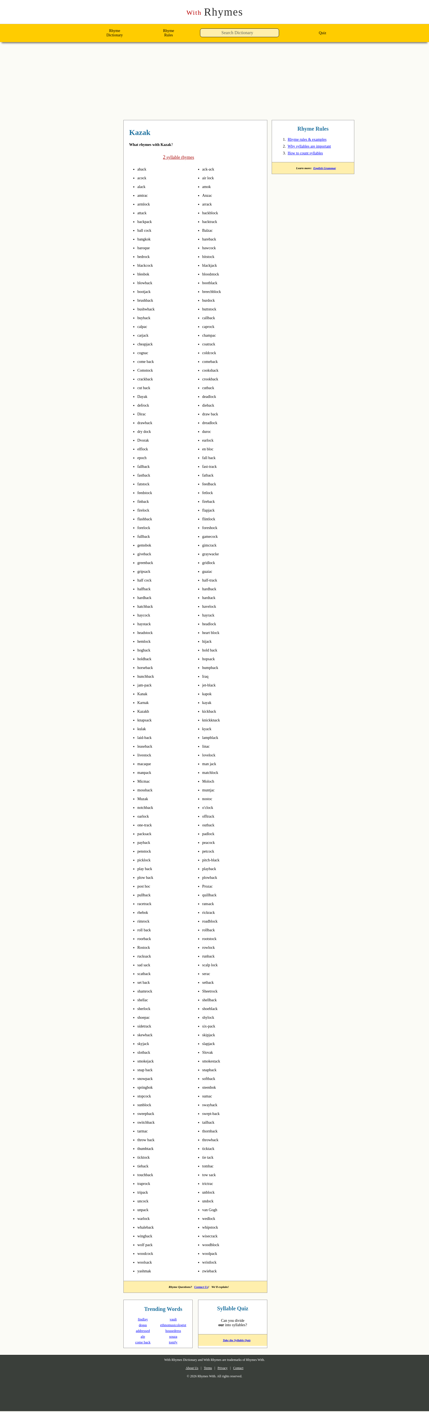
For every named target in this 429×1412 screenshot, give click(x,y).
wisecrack (211, 1236)
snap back (146, 1069)
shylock (209, 1017)
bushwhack (148, 309)
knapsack (146, 720)
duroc (207, 431)
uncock (144, 1201)
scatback (145, 973)
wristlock (211, 1262)
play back (146, 868)
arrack (208, 204)
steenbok (211, 1087)
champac (210, 335)
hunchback (147, 676)
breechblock (213, 291)
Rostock (145, 947)
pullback (145, 895)
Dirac (142, 414)
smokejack (147, 1061)
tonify (173, 1342)
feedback (210, 484)
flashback (146, 518)
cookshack (212, 370)
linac (206, 746)
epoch (143, 457)
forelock (145, 527)
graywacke (212, 553)
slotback (145, 1052)
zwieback (211, 1271)
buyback (145, 317)
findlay (143, 1319)
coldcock (210, 352)
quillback (211, 895)
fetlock (209, 492)
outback (210, 825)
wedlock (210, 1218)
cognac (144, 352)
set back (145, 982)
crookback (212, 379)
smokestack (213, 1061)
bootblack (211, 282)
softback (210, 1078)
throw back (147, 1139)
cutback (209, 387)
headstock (147, 632)
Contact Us (202, 1287)
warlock (144, 1218)
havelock (210, 606)
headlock (210, 623)
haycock (145, 615)
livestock (146, 755)
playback (210, 868)
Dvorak (144, 440)
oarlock (144, 816)
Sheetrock (211, 991)
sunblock (146, 1104)
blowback (146, 282)
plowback (211, 877)
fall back (210, 457)
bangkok (145, 239)
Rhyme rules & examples (310, 140)
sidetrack (146, 1026)
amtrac (144, 195)
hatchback (147, 606)
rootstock (211, 938)
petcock (209, 851)
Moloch (209, 781)
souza (173, 1337)
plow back (146, 877)
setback (209, 982)
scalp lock (211, 964)
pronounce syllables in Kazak (152, 169)
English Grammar (325, 169)
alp (143, 1337)
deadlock (210, 396)
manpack (146, 772)
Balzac (208, 230)
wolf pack (146, 1244)
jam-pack (146, 685)
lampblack (212, 737)
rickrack (209, 912)
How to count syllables (309, 154)
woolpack (211, 1253)
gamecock (211, 536)
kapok (208, 693)
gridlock (210, 562)
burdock (210, 300)
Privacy (224, 1369)
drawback (146, 422)
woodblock (212, 1244)
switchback (148, 1122)
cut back (145, 387)
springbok (147, 1087)
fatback (209, 475)
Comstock (146, 370)
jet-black (211, 685)
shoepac (145, 1017)
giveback (145, 553)
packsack (145, 833)
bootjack (145, 291)
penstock (146, 851)
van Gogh (211, 1209)
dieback (209, 405)
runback (210, 956)
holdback (146, 658)
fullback (145, 536)
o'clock (209, 807)
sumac (208, 1096)
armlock (145, 204)
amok (207, 186)
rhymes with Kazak (157, 133)
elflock (143, 449)
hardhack (146, 597)
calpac (143, 326)
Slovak (208, 1052)
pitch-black (213, 860)
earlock (209, 440)
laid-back (146, 737)
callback (210, 317)
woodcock (146, 1253)
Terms (206, 1369)
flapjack (209, 510)
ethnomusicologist (174, 1325)
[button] (281, 34)
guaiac (208, 571)
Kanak (143, 693)
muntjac (210, 790)
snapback (211, 1069)
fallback (145, 466)
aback (142, 169)
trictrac (209, 1183)
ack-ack (209, 169)
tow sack (210, 1174)
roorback (145, 938)
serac (207, 973)
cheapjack (146, 344)
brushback (147, 300)
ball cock (145, 230)
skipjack (210, 1034)
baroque (145, 247)
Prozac (208, 886)
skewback (146, 1034)
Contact (242, 1369)
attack (143, 212)
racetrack (146, 903)
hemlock (145, 641)
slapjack (210, 1043)
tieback (144, 1166)
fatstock (145, 484)
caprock (209, 326)
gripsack (145, 571)
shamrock (146, 991)
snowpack (146, 1078)
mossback (146, 790)
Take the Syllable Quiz (232, 1343)
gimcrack (211, 545)
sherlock (145, 1008)
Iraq (206, 676)
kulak (142, 728)
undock (209, 1201)
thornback (212, 1131)
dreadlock (211, 422)
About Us (187, 1369)
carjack (143, 335)
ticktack (209, 1148)
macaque (146, 763)
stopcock (145, 1096)
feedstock (146, 492)
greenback (147, 562)
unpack (144, 1209)
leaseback (146, 746)
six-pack (210, 1026)
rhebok (144, 912)
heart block (213, 632)
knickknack (212, 720)
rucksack (145, 956)
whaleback (147, 1227)
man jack (210, 763)
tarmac (144, 1131)
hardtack (210, 597)
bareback (210, 239)
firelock (144, 510)
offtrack (209, 816)
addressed (143, 1331)
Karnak (144, 702)
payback (145, 842)
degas (143, 1325)
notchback (147, 807)
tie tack (209, 1157)
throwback (212, 1139)
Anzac (208, 195)
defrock (144, 405)
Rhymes (214, 12)
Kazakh (144, 711)
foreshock (211, 527)
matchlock (212, 772)
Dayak (143, 396)
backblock (211, 212)
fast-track (212, 466)
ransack (209, 903)
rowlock (210, 947)
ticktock (145, 1157)
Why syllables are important (314, 147)
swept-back (213, 1113)
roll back (145, 929)
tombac (209, 1166)
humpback (212, 667)
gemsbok (146, 545)
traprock (145, 1183)
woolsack (146, 1262)
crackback (146, 379)
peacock (210, 842)
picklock (145, 860)
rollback (210, 929)
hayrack (209, 615)
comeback (211, 361)
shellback (211, 999)
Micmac (144, 781)
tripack (144, 1192)
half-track (212, 580)
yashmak (145, 1271)
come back (147, 361)
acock (142, 177)
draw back (211, 414)
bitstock (210, 256)
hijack (207, 641)
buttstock (211, 309)
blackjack (211, 265)
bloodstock (213, 274)
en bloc (209, 449)
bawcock (210, 247)
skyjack (144, 1043)
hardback (211, 588)
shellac (144, 999)
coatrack (210, 344)
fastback (145, 475)
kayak (207, 702)
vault (173, 1319)
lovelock (210, 755)
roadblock (211, 921)
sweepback (147, 1113)
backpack (146, 221)
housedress (173, 1331)
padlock (209, 833)
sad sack (145, 964)
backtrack (211, 221)
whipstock (212, 1227)
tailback (210, 1122)
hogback (145, 650)
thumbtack (147, 1148)
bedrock (145, 256)
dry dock (145, 431)
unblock (210, 1192)
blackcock (146, 265)
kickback (210, 711)
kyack (207, 728)
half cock (145, 580)
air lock (209, 177)
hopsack (210, 658)
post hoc (145, 886)
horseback (147, 667)
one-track (146, 825)
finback (144, 501)
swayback (211, 1104)
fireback (210, 501)
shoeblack (211, 1008)
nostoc (208, 798)
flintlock (210, 518)
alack (142, 186)
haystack (145, 623)
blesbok (144, 274)
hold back (211, 650)
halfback (145, 588)
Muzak (143, 798)
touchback (147, 1174)
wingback (146, 1236)
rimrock (144, 921)
